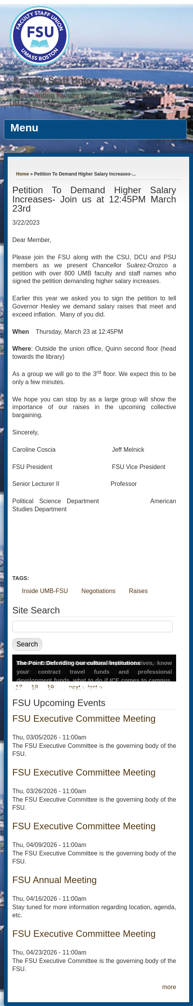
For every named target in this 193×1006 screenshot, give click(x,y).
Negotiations (98, 591)
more (169, 987)
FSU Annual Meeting (54, 880)
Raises (138, 591)
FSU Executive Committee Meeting (83, 718)
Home (22, 174)
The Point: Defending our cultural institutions (78, 663)
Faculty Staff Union (55, 80)
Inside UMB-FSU (45, 591)
